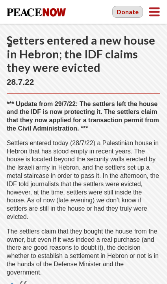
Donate (128, 11)
